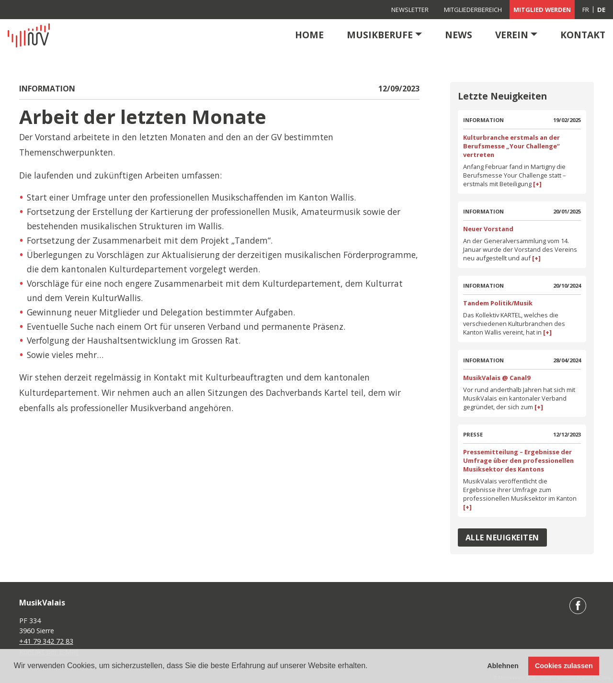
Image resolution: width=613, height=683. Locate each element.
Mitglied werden (542, 9)
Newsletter (410, 9)
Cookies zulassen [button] (564, 666)
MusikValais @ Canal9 (496, 377)
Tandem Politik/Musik (498, 303)
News (458, 34)
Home (309, 34)
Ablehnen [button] (503, 666)
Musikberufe (380, 34)
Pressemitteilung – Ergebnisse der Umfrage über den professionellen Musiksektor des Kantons (518, 460)
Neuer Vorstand (488, 228)
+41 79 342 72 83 (46, 641)
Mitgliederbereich (473, 9)
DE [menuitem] (601, 9)
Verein (511, 34)
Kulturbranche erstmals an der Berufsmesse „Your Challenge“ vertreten (511, 146)
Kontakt (582, 34)
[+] (537, 183)
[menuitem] (586, 9)
